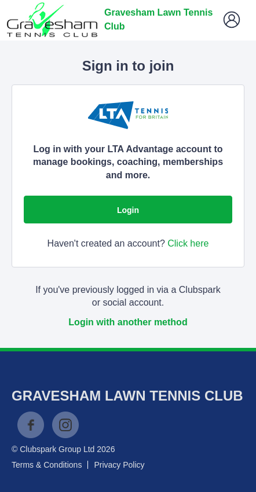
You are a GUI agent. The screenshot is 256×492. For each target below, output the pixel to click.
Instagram (65, 425)
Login (128, 210)
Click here (188, 243)
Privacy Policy (119, 464)
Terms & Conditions (47, 464)
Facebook (30, 425)
